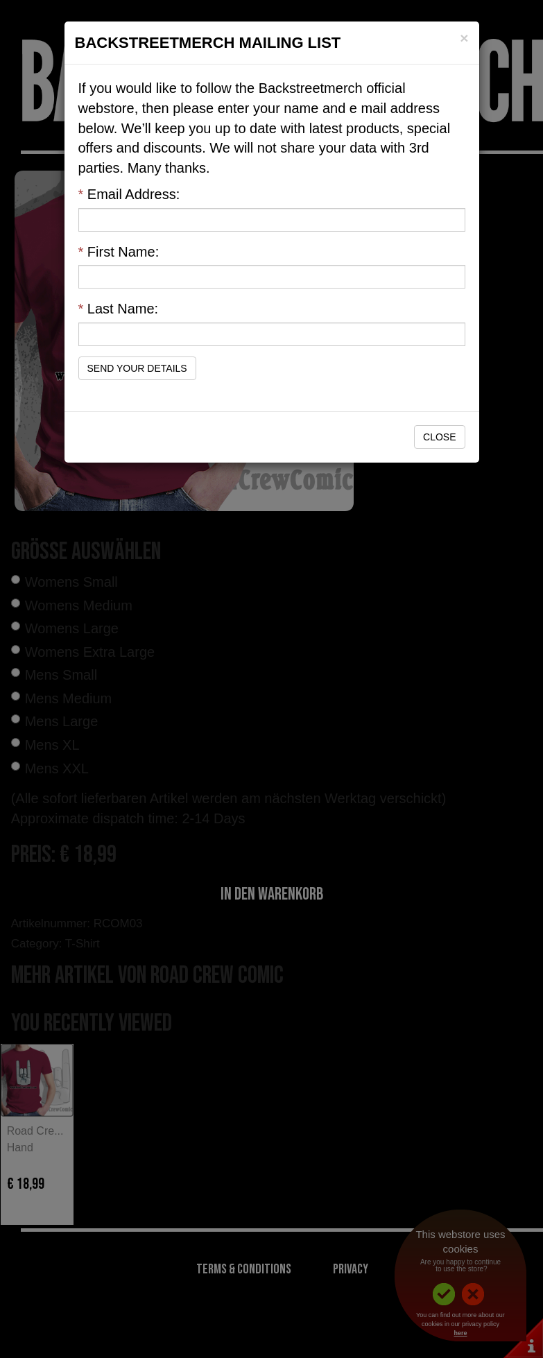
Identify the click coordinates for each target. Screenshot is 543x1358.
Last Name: (118, 308)
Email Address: (129, 194)
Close (439, 436)
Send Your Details (137, 368)
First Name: (119, 251)
